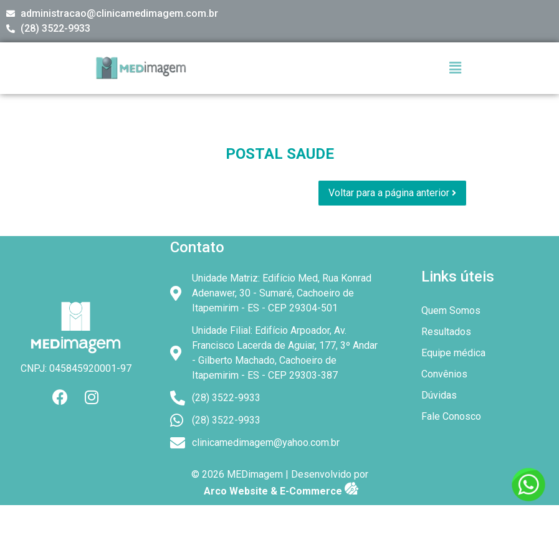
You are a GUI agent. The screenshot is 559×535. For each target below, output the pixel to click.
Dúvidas (446, 395)
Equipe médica (453, 353)
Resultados (446, 332)
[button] (455, 68)
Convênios (444, 374)
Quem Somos (450, 310)
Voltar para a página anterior (392, 193)
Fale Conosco (451, 416)
